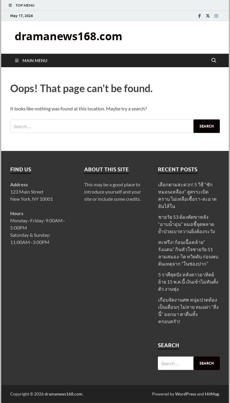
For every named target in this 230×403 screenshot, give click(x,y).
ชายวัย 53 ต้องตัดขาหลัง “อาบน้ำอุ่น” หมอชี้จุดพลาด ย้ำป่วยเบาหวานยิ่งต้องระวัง (186, 224)
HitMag (212, 393)
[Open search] (213, 61)
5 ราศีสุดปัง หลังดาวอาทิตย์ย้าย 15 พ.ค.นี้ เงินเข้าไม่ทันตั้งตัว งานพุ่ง (188, 282)
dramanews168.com (68, 36)
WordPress (185, 393)
